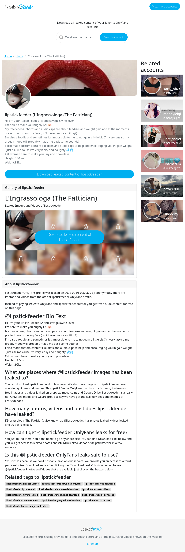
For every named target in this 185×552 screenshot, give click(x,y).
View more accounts (164, 6)
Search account (113, 37)
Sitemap (92, 544)
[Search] (92, 37)
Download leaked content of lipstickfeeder (69, 174)
